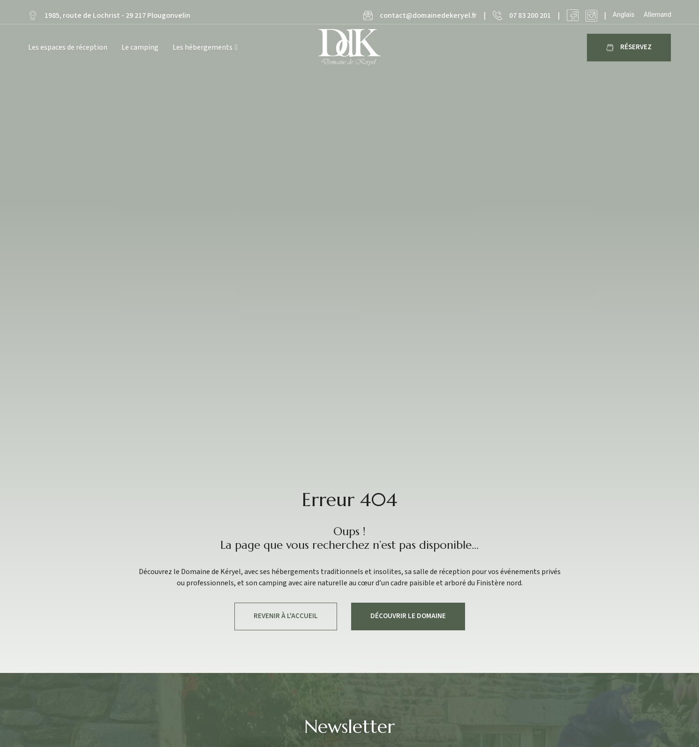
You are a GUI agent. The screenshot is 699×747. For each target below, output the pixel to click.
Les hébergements (205, 47)
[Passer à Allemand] (657, 14)
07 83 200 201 (530, 15)
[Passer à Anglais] (623, 14)
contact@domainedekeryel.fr (428, 15)
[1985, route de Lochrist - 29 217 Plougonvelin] (33, 15)
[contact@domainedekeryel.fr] (368, 15)
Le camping (139, 47)
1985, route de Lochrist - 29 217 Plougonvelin (117, 15)
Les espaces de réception (67, 47)
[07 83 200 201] (497, 15)
